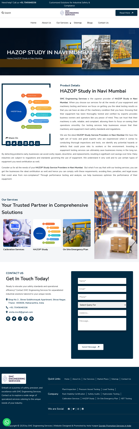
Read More (127, 12)
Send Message (91, 346)
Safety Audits (94, 394)
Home (33, 22)
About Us (46, 22)
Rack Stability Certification (73, 394)
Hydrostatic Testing (111, 394)
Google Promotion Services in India (115, 425)
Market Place (103, 379)
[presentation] (98, 338)
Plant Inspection (69, 389)
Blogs (90, 22)
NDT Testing (126, 398)
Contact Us (103, 22)
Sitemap (78, 22)
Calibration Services (71, 398)
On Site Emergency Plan (107, 398)
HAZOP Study (88, 398)
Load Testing (108, 389)
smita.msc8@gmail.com (19, 312)
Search (6, 12)
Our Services (62, 22)
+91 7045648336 (28, 2)
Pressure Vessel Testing (89, 389)
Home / (10, 58)
